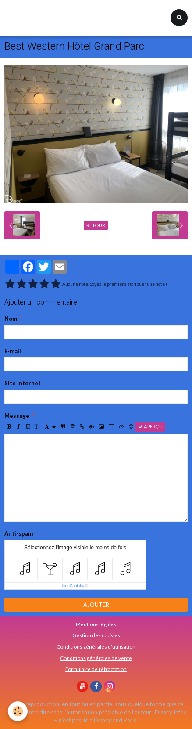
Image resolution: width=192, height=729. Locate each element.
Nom (10, 318)
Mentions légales (96, 624)
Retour (95, 225)
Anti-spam (18, 533)
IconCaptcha (73, 586)
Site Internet (22, 383)
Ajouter (96, 604)
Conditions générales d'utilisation (96, 646)
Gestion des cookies (96, 635)
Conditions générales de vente (96, 658)
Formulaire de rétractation (96, 669)
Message (16, 415)
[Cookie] (18, 711)
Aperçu (150, 426)
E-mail (12, 351)
